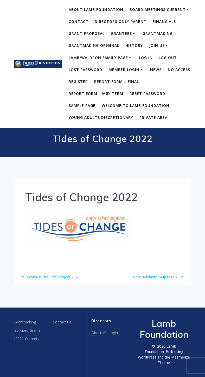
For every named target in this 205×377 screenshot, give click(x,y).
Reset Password (147, 93)
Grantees (121, 33)
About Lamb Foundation (96, 9)
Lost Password (85, 69)
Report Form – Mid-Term (96, 93)
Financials (164, 21)
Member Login (123, 69)
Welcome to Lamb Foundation (135, 105)
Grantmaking (158, 33)
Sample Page (82, 105)
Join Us (157, 45)
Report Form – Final (116, 81)
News (156, 69)
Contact (78, 21)
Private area (153, 117)
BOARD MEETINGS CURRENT (158, 9)
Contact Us (62, 322)
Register (78, 81)
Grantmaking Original (94, 45)
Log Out (168, 57)
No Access (179, 69)
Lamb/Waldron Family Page (98, 57)
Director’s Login (104, 332)
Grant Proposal (87, 33)
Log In (146, 57)
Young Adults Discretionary (101, 117)
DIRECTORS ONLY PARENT (120, 21)
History (134, 45)
